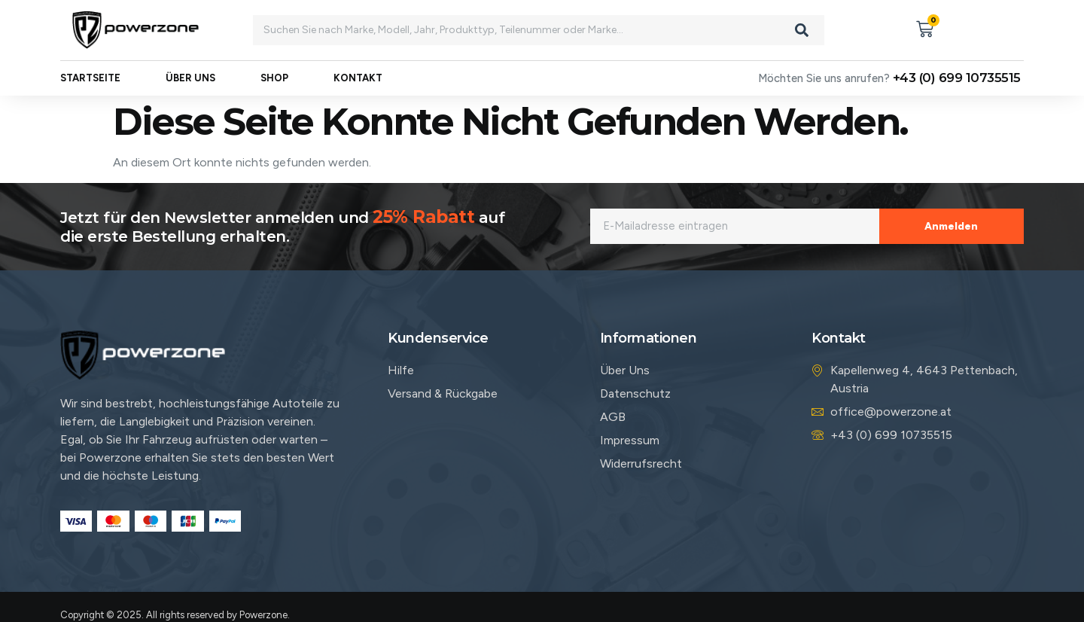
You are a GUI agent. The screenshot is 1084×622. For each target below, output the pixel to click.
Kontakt (357, 78)
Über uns (190, 78)
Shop (274, 78)
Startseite (90, 78)
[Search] (801, 30)
